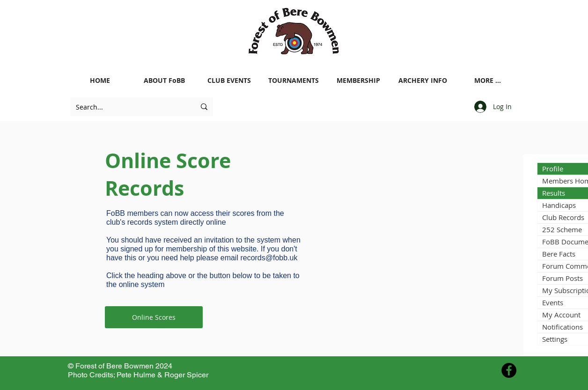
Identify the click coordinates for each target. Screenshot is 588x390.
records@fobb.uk (268, 258)
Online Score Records (168, 174)
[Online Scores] (154, 317)
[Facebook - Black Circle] (508, 370)
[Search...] (128, 106)
